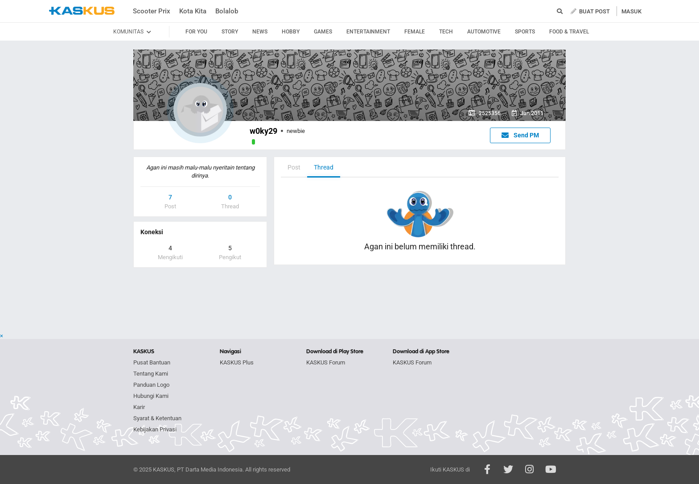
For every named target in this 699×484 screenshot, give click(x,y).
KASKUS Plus (237, 362)
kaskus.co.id (82, 11)
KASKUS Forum (325, 362)
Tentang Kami (150, 373)
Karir (139, 407)
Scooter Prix (151, 11)
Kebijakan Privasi (155, 429)
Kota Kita (192, 11)
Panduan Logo (151, 384)
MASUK (631, 11)
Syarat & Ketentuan (157, 418)
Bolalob (226, 11)
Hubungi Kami (151, 396)
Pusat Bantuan (151, 362)
